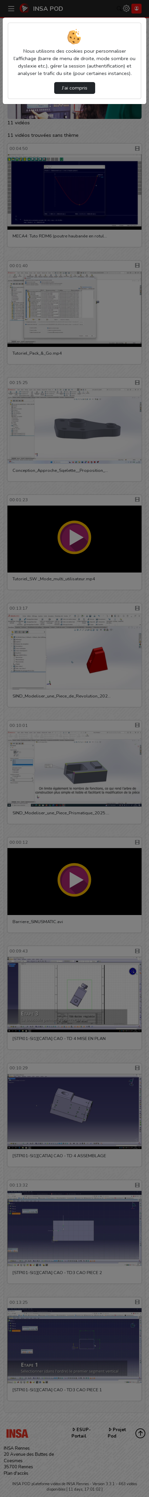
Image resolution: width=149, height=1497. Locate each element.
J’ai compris (74, 87)
